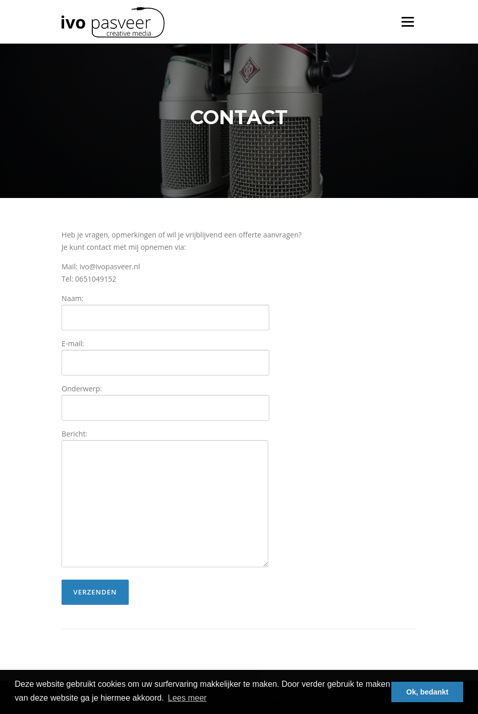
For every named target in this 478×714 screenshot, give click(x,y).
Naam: (165, 308)
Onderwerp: (165, 398)
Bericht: (165, 499)
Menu (407, 22)
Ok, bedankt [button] (427, 692)
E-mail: (165, 353)
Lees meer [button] (187, 697)
